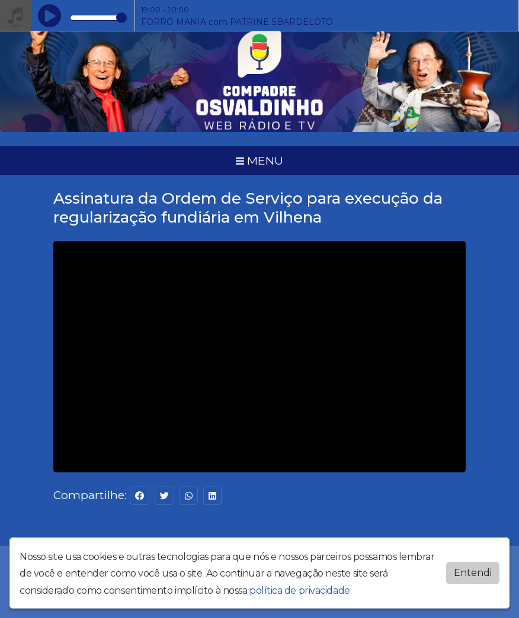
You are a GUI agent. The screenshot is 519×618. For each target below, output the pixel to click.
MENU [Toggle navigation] (259, 160)
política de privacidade (299, 590)
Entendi (473, 572)
